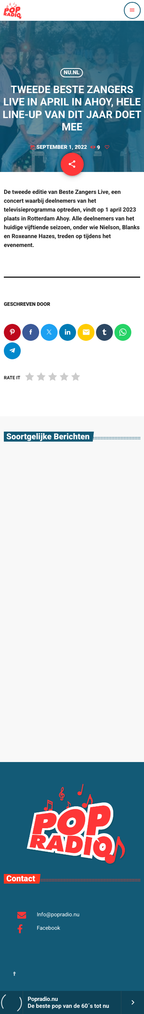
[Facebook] (15, 974)
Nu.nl (71, 73)
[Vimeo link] (12, 10)
